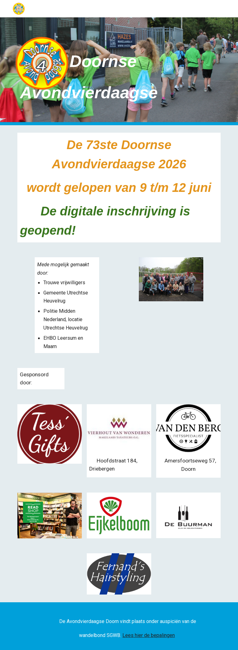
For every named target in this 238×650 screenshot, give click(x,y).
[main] (110, 71)
